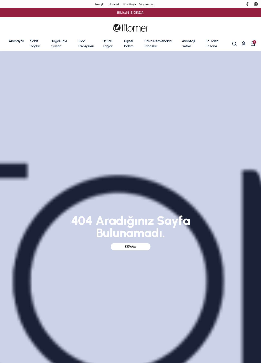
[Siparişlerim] (243, 43)
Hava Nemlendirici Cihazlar (158, 43)
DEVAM (130, 246)
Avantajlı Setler (188, 43)
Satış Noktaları (146, 4)
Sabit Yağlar (35, 43)
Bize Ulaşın (129, 4)
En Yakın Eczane (212, 43)
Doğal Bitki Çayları (59, 43)
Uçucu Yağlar (108, 43)
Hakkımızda (113, 4)
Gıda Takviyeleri (86, 43)
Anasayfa (99, 4)
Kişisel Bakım (129, 43)
